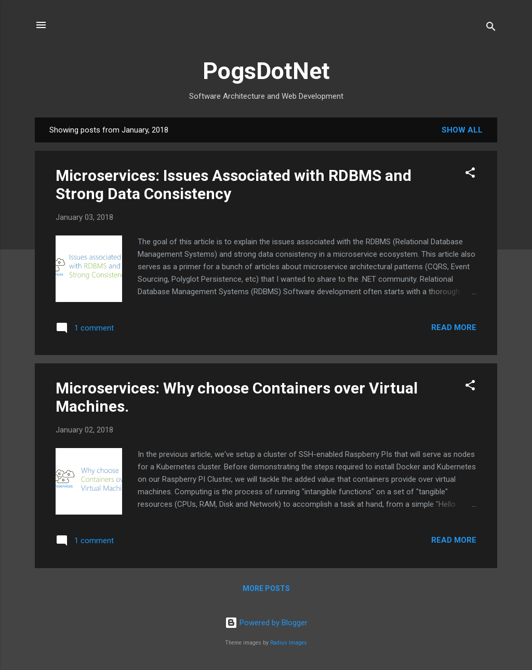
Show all (462, 130)
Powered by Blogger (266, 622)
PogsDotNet (266, 71)
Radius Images (288, 642)
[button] (470, 174)
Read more (453, 327)
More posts (266, 588)
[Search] (491, 28)
